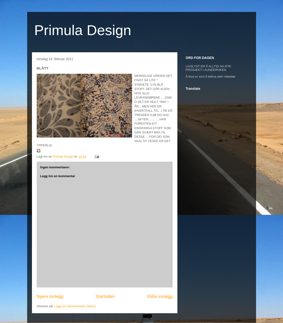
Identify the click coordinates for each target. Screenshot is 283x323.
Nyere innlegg (50, 296)
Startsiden (105, 296)
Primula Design (82, 30)
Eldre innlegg (159, 296)
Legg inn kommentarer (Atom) (75, 306)
